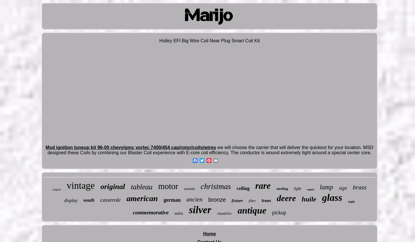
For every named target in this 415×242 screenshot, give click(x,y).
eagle (351, 201)
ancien (194, 199)
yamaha (189, 189)
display (71, 200)
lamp (326, 187)
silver (200, 210)
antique (252, 210)
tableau (141, 187)
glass (332, 197)
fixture (237, 201)
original (113, 186)
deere (286, 198)
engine (56, 189)
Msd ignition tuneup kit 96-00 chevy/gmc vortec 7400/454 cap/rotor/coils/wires (131, 147)
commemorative (151, 212)
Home (209, 233)
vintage (81, 185)
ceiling (243, 188)
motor (168, 186)
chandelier (224, 213)
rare (263, 186)
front (266, 200)
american (142, 198)
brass (360, 187)
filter (252, 201)
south (89, 200)
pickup (279, 213)
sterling (282, 188)
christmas (216, 186)
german (172, 200)
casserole (110, 200)
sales (178, 213)
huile (309, 199)
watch (310, 189)
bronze (217, 200)
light (297, 188)
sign (343, 188)
